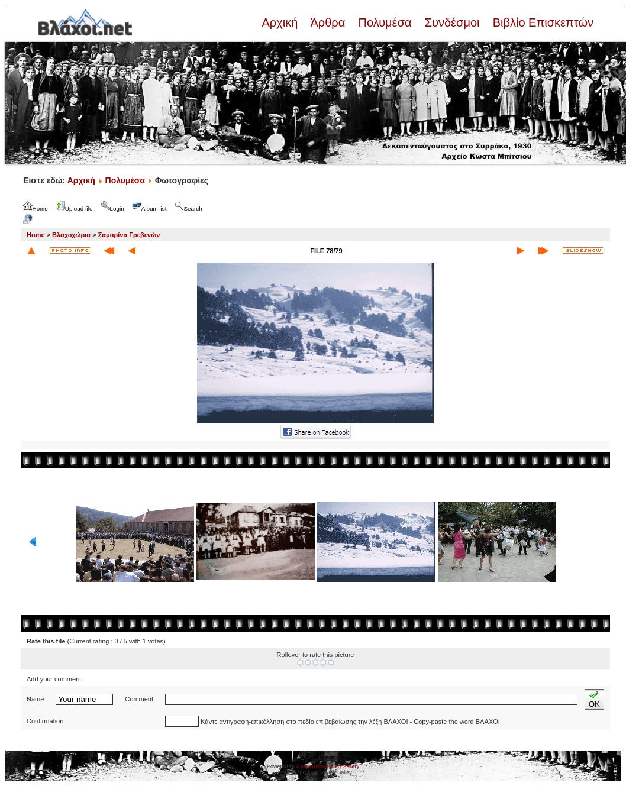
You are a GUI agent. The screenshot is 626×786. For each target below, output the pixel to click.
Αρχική (281, 22)
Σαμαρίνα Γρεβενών (129, 234)
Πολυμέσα (385, 22)
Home (36, 234)
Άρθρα (328, 22)
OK (594, 699)
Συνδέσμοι (452, 22)
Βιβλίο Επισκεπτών (541, 22)
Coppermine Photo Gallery (327, 766)
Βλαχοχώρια (71, 234)
